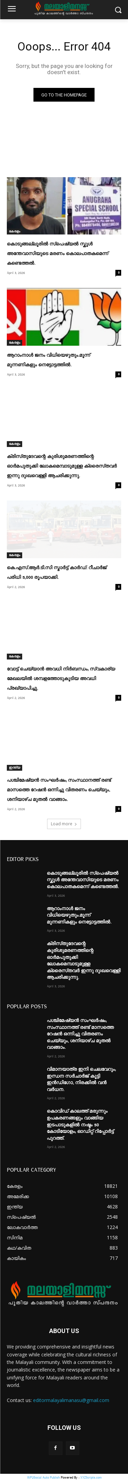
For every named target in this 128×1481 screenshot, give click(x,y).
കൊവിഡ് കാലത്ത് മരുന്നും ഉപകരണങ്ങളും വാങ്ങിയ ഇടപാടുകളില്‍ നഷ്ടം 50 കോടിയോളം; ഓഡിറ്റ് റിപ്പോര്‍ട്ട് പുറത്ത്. (80, 1124)
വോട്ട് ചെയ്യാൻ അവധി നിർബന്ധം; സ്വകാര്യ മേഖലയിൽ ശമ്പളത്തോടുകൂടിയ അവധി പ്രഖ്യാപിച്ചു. (61, 679)
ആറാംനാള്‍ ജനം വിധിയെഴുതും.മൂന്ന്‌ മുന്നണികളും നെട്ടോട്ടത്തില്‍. (79, 915)
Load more (64, 824)
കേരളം (14, 231)
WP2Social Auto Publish (43, 1477)
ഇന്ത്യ (14, 767)
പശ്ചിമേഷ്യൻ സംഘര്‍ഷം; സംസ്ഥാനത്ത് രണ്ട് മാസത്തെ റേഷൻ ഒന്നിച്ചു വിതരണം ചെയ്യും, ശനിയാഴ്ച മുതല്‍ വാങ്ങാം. (59, 790)
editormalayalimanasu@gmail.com (71, 1400)
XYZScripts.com (90, 1477)
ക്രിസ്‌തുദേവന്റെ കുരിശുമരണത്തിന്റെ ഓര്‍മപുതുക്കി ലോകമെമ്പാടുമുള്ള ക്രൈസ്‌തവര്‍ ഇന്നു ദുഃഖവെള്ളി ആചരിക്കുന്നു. (62, 466)
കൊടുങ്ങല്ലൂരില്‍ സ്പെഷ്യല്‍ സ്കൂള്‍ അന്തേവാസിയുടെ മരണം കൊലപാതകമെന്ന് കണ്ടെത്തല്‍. (57, 254)
